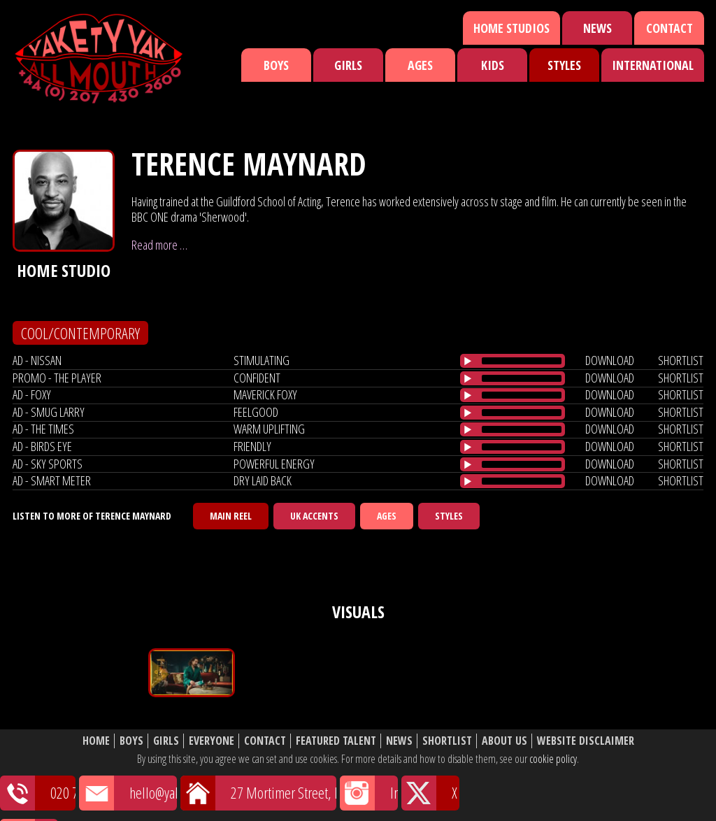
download (609, 360)
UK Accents (314, 515)
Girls (348, 65)
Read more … (159, 244)
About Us (504, 741)
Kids (492, 65)
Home (96, 741)
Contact (669, 28)
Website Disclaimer (585, 741)
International (653, 65)
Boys (276, 65)
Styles (564, 65)
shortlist (680, 360)
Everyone (211, 741)
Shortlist (447, 741)
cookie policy (553, 758)
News (597, 28)
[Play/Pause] (467, 360)
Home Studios (511, 28)
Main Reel (231, 515)
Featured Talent (336, 741)
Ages (420, 65)
